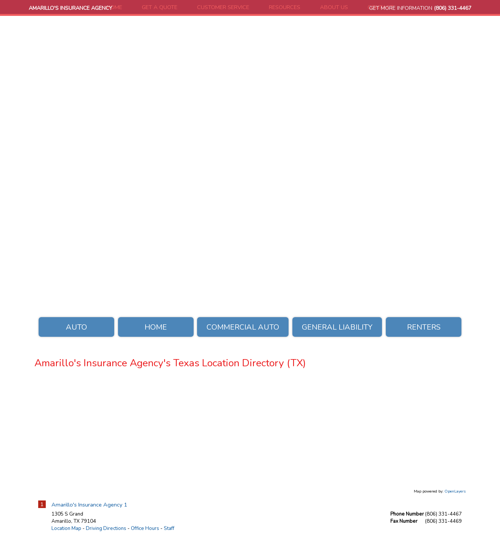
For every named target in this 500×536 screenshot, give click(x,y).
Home (155, 327)
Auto (76, 327)
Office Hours (145, 528)
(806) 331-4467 (452, 8)
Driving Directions (106, 528)
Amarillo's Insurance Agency (70, 8)
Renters (424, 327)
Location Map (66, 528)
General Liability (337, 327)
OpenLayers (455, 491)
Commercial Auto (243, 327)
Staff (169, 528)
